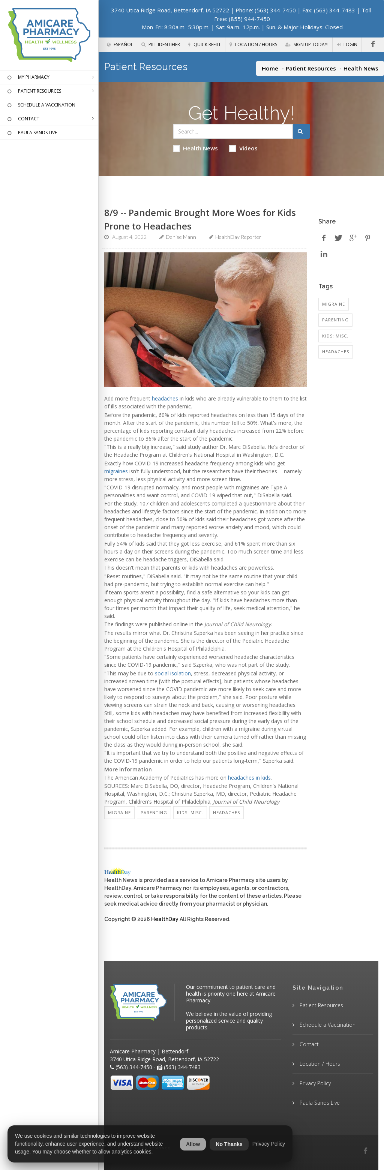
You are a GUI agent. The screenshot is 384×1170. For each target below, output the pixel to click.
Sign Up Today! (306, 44)
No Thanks (229, 1144)
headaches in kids (249, 777)
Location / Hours (253, 44)
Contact (308, 1044)
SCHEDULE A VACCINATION (40, 105)
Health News (195, 148)
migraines (116, 471)
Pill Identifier (160, 44)
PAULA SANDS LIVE (31, 133)
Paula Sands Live (319, 1102)
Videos (243, 148)
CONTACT (22, 119)
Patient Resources (311, 68)
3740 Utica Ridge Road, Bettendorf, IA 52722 (170, 10)
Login (347, 44)
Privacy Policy (314, 1083)
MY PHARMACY (28, 78)
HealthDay (164, 919)
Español (120, 44)
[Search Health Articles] (233, 131)
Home (270, 68)
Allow (193, 1144)
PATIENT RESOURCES (33, 91)
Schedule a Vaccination (327, 1024)
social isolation (173, 673)
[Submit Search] (301, 131)
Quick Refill (204, 44)
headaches (165, 398)
